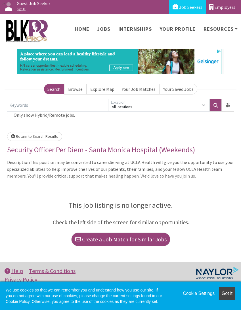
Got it (227, 293)
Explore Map (102, 89)
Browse (75, 89)
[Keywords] (57, 105)
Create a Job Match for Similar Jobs (121, 239)
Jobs (103, 29)
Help (14, 270)
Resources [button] (218, 29)
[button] (228, 105)
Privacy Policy (21, 279)
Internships (135, 29)
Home (82, 29)
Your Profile (178, 29)
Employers (222, 7)
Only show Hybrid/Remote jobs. (44, 115)
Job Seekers (187, 7)
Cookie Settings (199, 293)
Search (53, 89)
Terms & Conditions (52, 270)
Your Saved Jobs (178, 89)
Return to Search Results (34, 136)
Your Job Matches (139, 89)
